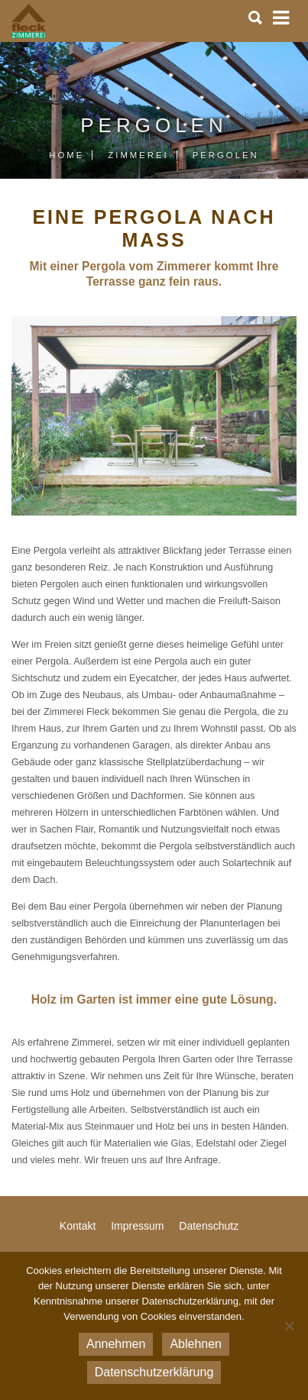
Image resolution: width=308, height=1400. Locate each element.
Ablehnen (196, 1343)
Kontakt (78, 1226)
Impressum (137, 1226)
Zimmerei (138, 155)
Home (66, 155)
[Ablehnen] (289, 1326)
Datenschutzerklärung (154, 1372)
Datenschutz (208, 1226)
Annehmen (115, 1343)
